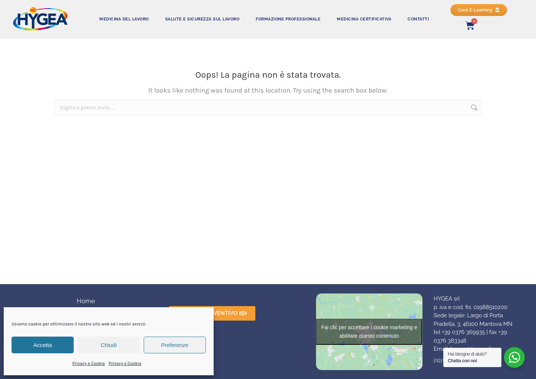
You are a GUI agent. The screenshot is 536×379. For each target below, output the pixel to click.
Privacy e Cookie (88, 363)
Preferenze (174, 345)
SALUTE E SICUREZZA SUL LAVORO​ (202, 19)
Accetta (43, 345)
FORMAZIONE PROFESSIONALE (288, 19)
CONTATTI (418, 19)
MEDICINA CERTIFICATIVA (364, 19)
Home (86, 301)
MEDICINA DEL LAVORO (124, 19)
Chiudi (109, 345)
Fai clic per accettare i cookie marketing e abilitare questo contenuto (369, 331)
